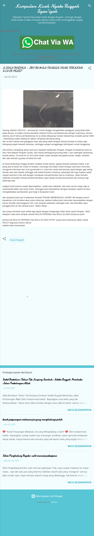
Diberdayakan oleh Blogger (47, 496)
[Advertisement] (29, 338)
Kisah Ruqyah (17, 240)
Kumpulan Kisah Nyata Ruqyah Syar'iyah (47, 8)
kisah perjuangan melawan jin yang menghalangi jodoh (32, 420)
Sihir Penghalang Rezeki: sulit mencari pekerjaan (29, 456)
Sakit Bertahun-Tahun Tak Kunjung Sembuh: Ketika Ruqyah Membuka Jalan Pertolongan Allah (42, 381)
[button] (90, 68)
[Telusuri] (90, 6)
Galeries (54, 502)
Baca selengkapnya (80, 410)
